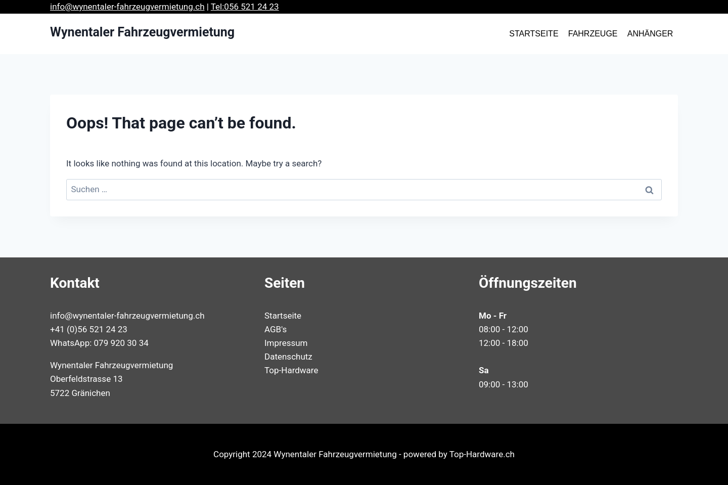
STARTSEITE (533, 33)
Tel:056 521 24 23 (245, 7)
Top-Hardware (291, 370)
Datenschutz (288, 356)
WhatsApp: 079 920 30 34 (99, 343)
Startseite (282, 316)
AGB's (275, 329)
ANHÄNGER (650, 33)
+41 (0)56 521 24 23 (88, 329)
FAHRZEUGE (593, 33)
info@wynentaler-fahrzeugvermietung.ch (127, 7)
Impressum (286, 343)
